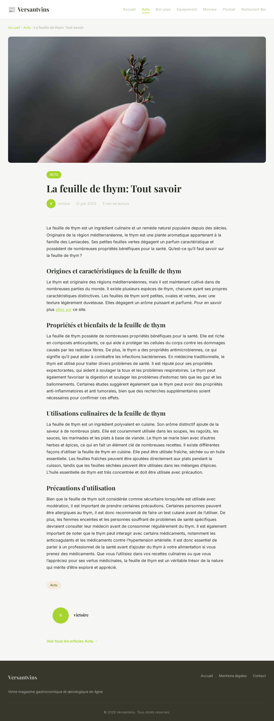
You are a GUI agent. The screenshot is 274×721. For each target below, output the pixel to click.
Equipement (187, 9)
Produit (229, 9)
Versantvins (28, 9)
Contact (259, 676)
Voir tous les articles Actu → (72, 641)
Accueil (129, 9)
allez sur (64, 309)
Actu (146, 9)
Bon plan (163, 9)
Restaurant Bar (253, 9)
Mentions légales (233, 676)
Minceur (210, 9)
